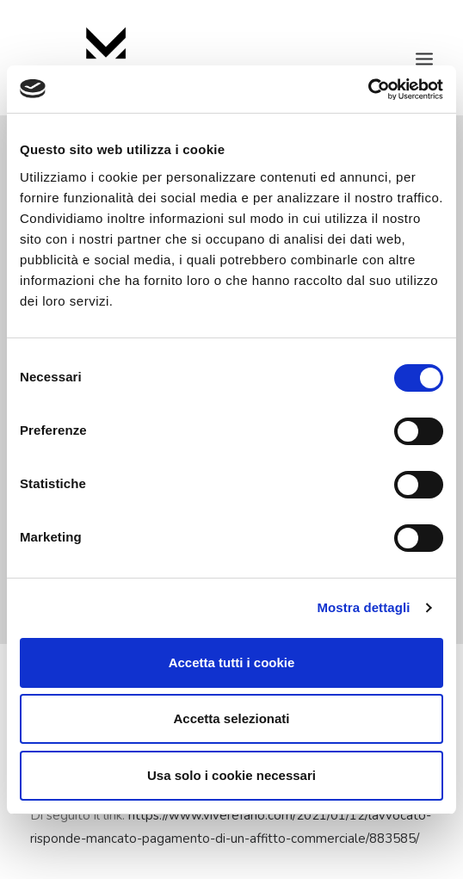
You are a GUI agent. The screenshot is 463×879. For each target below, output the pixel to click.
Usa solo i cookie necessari (231, 775)
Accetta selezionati (231, 718)
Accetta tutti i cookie (232, 662)
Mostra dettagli (363, 607)
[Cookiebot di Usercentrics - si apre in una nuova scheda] (368, 89)
